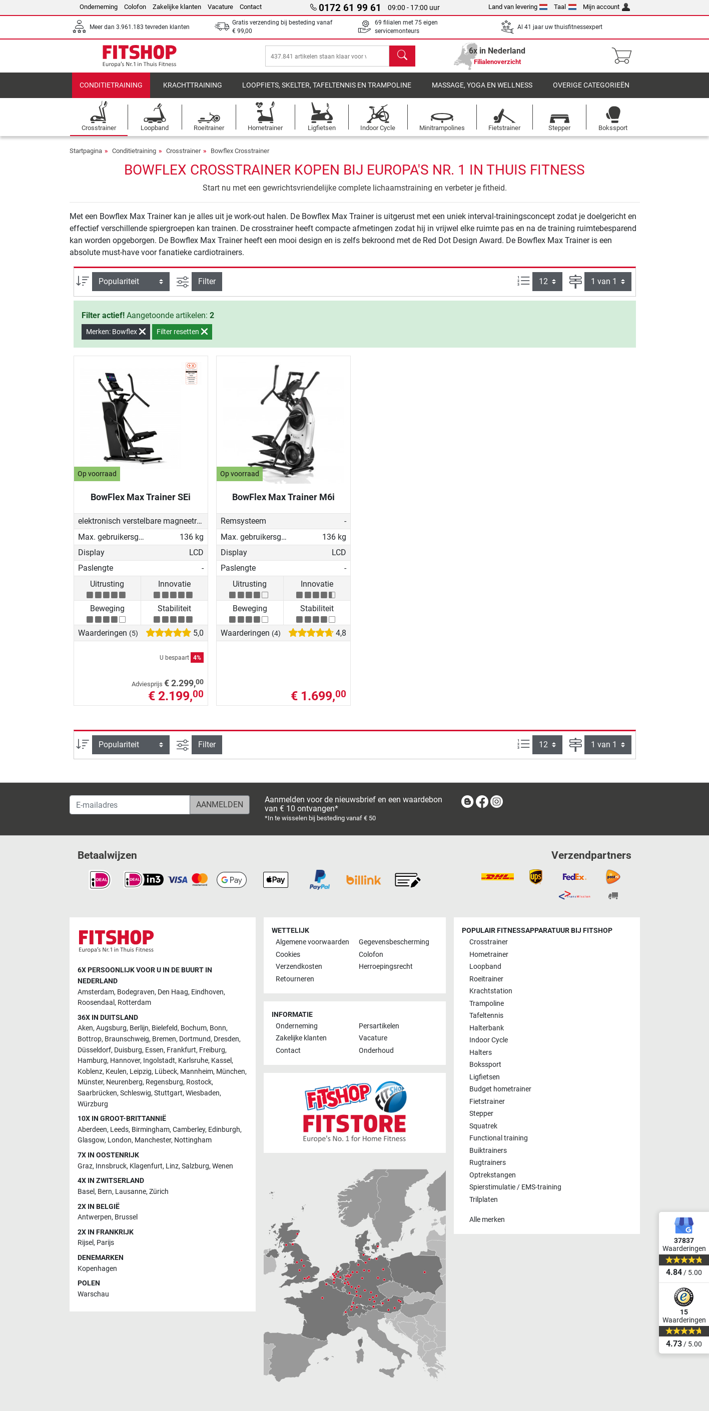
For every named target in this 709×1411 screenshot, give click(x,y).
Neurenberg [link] (124, 1082)
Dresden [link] (226, 1039)
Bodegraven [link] (136, 992)
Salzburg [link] (195, 1166)
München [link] (230, 1071)
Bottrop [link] (90, 1039)
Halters (480, 1052)
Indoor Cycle (488, 1040)
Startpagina (86, 158)
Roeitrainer (486, 979)
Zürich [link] (159, 1191)
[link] (467, 803)
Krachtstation (490, 991)
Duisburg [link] (128, 1050)
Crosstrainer (183, 158)
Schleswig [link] (135, 1093)
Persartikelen (379, 1026)
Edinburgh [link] (224, 1129)
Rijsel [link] (86, 1243)
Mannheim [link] (196, 1071)
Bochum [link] (194, 1028)
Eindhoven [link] (207, 992)
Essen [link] (154, 1050)
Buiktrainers (488, 1150)
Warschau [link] (93, 1294)
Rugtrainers (487, 1162)
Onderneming (99, 7)
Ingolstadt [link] (159, 1060)
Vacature (220, 7)
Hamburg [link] (92, 1060)
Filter (207, 288)
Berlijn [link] (139, 1028)
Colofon (135, 7)
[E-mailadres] (130, 804)
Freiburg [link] (212, 1050)
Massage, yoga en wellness (482, 92)
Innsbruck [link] (111, 1166)
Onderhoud (376, 1050)
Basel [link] (86, 1191)
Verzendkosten (299, 967)
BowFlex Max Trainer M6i (283, 504)
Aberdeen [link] (92, 1129)
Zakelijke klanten (177, 7)
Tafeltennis (486, 1016)
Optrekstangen (492, 1175)
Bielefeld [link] (165, 1028)
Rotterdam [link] (134, 1002)
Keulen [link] (116, 1071)
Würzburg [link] (93, 1104)
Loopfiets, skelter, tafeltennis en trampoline (326, 92)
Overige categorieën (591, 92)
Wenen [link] (222, 1166)
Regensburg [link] (164, 1082)
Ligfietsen (484, 1077)
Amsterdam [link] (96, 992)
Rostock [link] (199, 1082)
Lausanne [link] (130, 1191)
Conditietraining (111, 92)
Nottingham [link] (193, 1140)
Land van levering (518, 7)
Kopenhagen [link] (97, 1268)
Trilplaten (483, 1199)
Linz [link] (172, 1166)
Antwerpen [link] (95, 1217)
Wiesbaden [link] (203, 1093)
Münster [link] (90, 1082)
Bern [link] (105, 1191)
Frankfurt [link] (181, 1050)
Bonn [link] (218, 1028)
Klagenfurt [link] (146, 1166)
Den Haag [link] (173, 992)
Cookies (288, 954)
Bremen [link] (164, 1039)
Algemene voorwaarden (312, 942)
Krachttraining (192, 92)
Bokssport (485, 1064)
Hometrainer (488, 954)
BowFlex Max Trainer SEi (141, 504)
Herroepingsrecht (386, 967)
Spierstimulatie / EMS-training (515, 1187)
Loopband (485, 967)
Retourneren (295, 979)
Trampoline (486, 1003)
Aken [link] (85, 1028)
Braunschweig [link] (127, 1039)
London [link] (120, 1140)
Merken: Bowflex (116, 339)
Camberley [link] (189, 1129)
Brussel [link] (126, 1217)
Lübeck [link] (166, 1071)
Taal (565, 7)
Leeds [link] (119, 1129)
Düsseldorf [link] (94, 1050)
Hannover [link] (125, 1060)
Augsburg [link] (111, 1028)
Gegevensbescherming (394, 942)
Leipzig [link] (141, 1071)
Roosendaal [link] (96, 1002)
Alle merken (487, 1219)
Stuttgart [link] (168, 1093)
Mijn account (606, 7)
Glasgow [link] (91, 1140)
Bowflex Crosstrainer (240, 158)
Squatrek (483, 1126)
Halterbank (486, 1028)
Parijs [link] (105, 1243)
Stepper (481, 1113)
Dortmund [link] (195, 1039)
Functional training (498, 1138)
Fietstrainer (487, 1101)
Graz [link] (85, 1166)
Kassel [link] (221, 1060)
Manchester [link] (153, 1140)
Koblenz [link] (90, 1071)
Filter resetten (182, 339)
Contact (251, 7)
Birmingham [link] (151, 1129)
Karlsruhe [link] (193, 1060)
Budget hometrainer (500, 1089)
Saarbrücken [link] (97, 1093)
